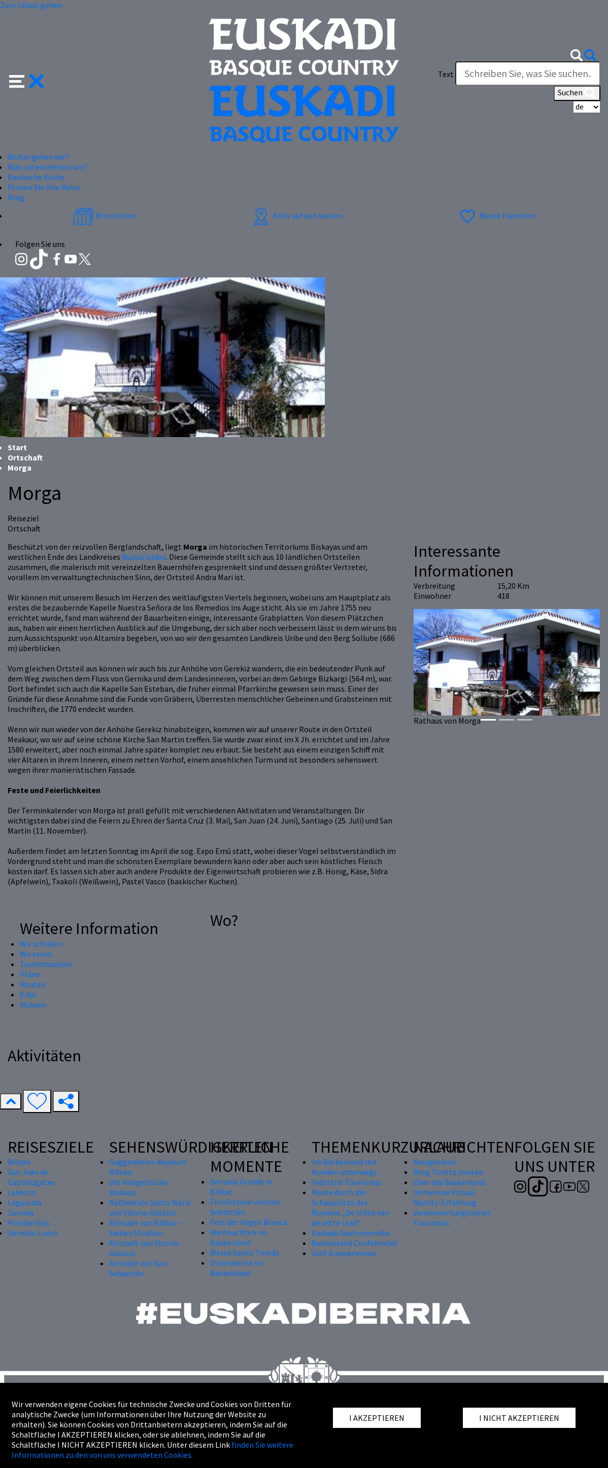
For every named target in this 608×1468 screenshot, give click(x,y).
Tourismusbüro (46, 964)
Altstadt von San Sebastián (138, 1268)
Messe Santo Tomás (244, 1252)
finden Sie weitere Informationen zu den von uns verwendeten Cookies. (152, 1450)
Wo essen (36, 954)
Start (17, 447)
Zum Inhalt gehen (31, 5)
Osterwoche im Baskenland (236, 1268)
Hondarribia (28, 1223)
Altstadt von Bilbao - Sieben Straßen (145, 1228)
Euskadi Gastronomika (351, 1233)
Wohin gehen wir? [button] (38, 157)
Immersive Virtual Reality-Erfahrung (445, 1197)
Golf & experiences (344, 1253)
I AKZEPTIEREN (376, 1418)
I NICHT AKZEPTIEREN (519, 1418)
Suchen (577, 93)
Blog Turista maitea (448, 1172)
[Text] (527, 73)
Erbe (28, 994)
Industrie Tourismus (346, 1182)
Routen (33, 984)
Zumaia (20, 1212)
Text (446, 74)
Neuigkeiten (434, 1162)
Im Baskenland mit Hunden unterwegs (345, 1167)
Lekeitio (22, 1192)
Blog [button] (16, 197)
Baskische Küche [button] (36, 177)
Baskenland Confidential (354, 1243)
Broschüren (104, 215)
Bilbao (19, 1162)
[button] (27, 80)
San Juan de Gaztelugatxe (31, 1177)
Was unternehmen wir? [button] (47, 167)
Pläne (30, 974)
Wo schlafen (41, 944)
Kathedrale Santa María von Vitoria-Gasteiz (150, 1207)
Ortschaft (25, 457)
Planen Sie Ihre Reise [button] (44, 187)
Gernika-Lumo (32, 1233)
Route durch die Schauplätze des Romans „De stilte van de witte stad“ (350, 1207)
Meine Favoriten (496, 215)
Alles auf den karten (296, 215)
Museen (33, 1004)
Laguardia (25, 1202)
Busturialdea (144, 557)
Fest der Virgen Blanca (248, 1222)
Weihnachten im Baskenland (238, 1237)
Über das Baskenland (449, 1182)
